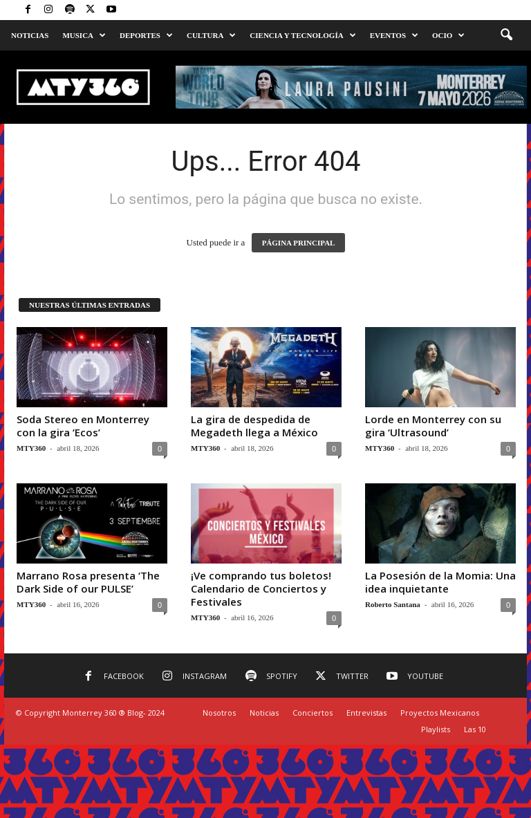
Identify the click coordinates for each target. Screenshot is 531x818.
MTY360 (31, 448)
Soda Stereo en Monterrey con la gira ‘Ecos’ (83, 425)
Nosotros (219, 712)
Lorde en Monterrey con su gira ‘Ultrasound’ (433, 425)
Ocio (448, 35)
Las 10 (475, 729)
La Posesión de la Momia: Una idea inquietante (440, 581)
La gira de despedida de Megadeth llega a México (254, 425)
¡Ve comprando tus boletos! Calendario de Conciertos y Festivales (261, 588)
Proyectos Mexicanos (439, 712)
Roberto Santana (392, 604)
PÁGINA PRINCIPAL (298, 243)
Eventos (394, 35)
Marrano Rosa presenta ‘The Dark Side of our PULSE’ (88, 581)
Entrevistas (366, 712)
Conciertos (312, 712)
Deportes (146, 35)
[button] (506, 35)
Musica (84, 35)
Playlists (435, 729)
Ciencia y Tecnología (302, 35)
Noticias (29, 35)
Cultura (211, 35)
